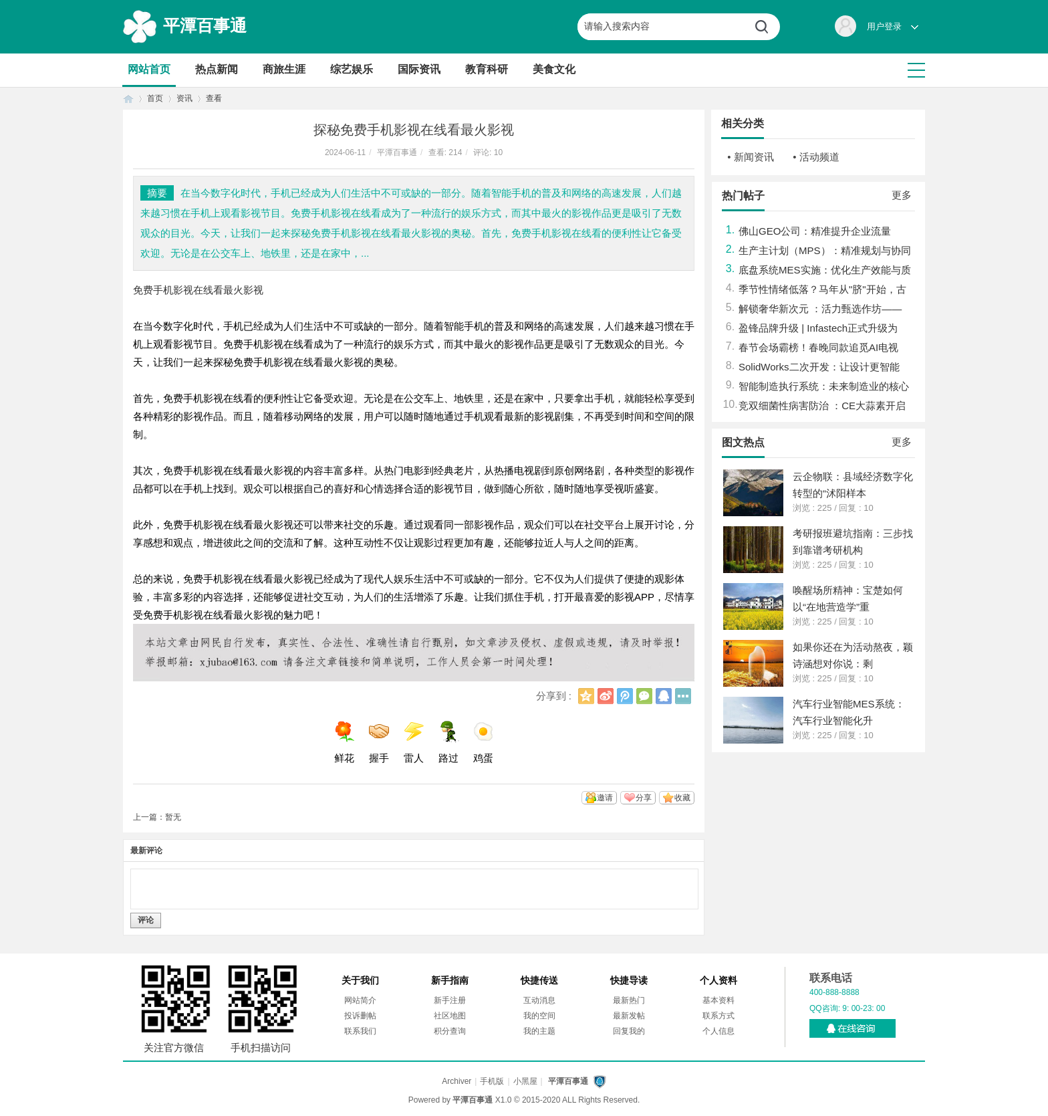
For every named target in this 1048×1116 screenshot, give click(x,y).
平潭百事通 (205, 25)
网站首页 (149, 69)
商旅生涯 (284, 69)
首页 (128, 98)
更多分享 (683, 696)
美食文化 (554, 69)
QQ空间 (586, 696)
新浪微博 (606, 696)
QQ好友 (664, 696)
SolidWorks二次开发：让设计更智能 (819, 366)
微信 (644, 696)
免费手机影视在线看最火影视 (198, 290)
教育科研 (486, 69)
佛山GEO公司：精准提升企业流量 (815, 231)
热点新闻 (216, 69)
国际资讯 (419, 69)
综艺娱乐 (351, 69)
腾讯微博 (625, 696)
